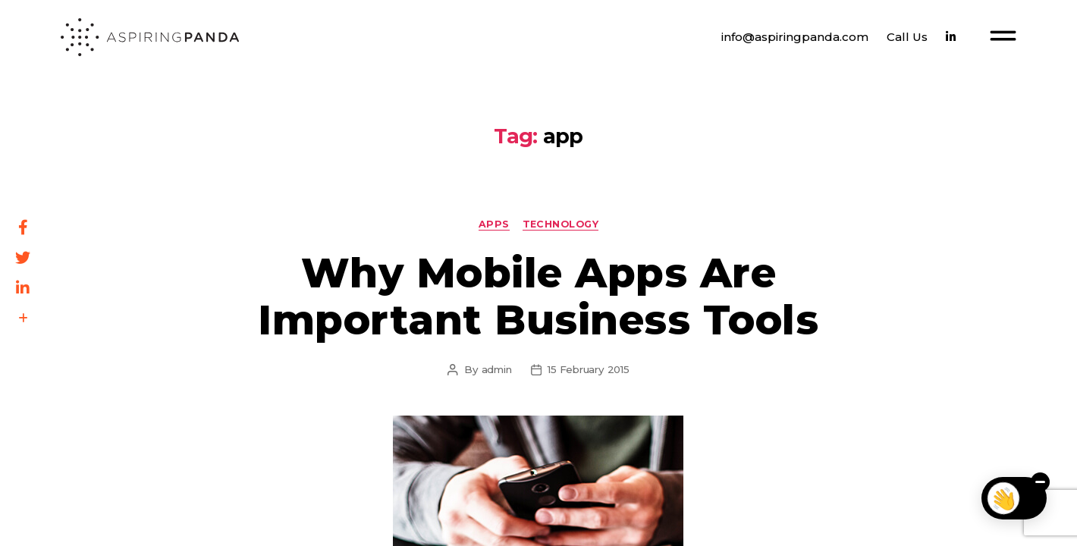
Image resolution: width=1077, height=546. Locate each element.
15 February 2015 (588, 369)
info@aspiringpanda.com (794, 37)
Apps (494, 224)
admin (497, 369)
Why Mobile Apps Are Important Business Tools (538, 296)
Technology (561, 224)
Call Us (907, 37)
